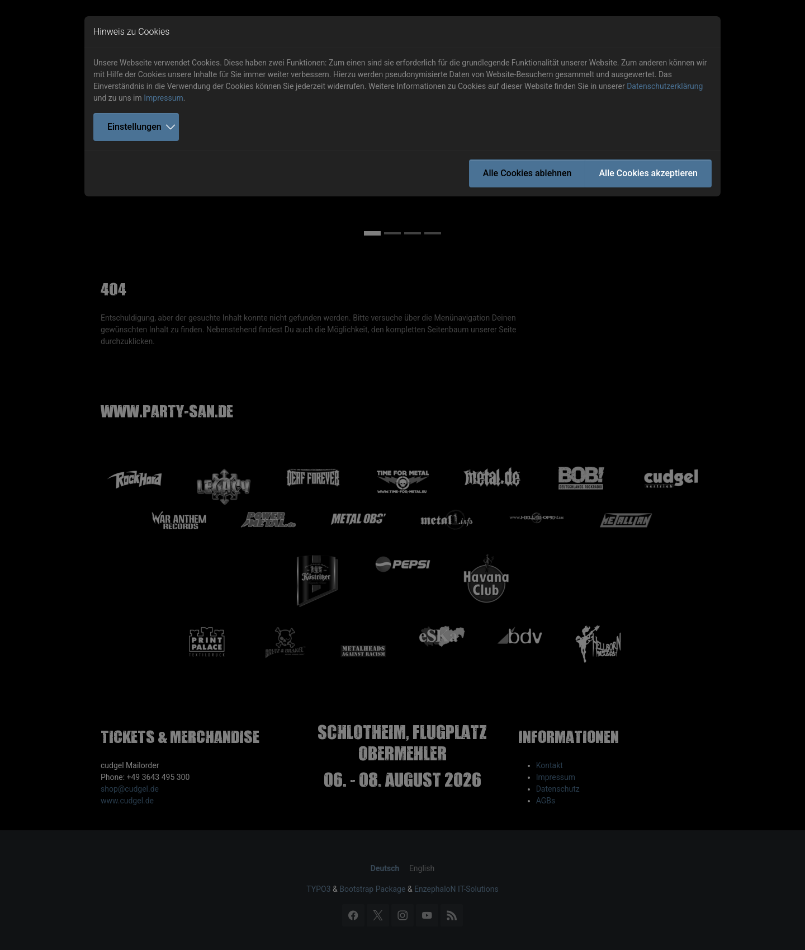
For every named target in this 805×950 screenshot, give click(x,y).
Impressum (163, 97)
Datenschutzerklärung (665, 86)
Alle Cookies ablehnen (527, 173)
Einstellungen (134, 126)
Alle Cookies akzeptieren (648, 173)
